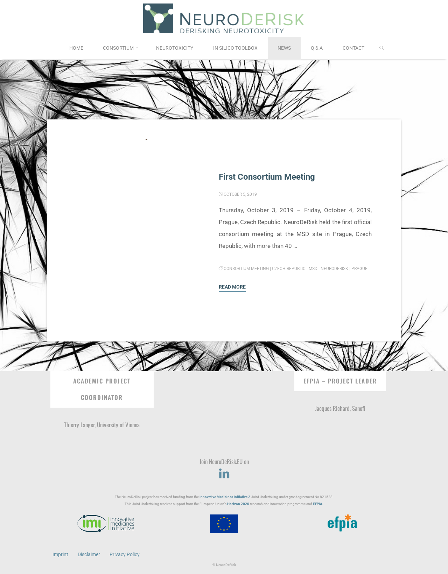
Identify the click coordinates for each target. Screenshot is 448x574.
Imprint (60, 554)
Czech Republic (289, 268)
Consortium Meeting (246, 268)
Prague (360, 268)
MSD (313, 268)
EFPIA (317, 503)
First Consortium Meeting (269, 177)
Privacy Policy (125, 554)
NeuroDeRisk (335, 268)
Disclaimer (89, 554)
